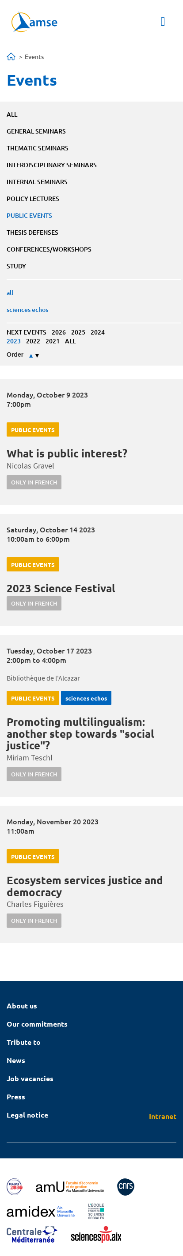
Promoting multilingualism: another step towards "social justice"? (80, 733)
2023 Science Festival (61, 588)
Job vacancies (30, 1078)
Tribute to (24, 1042)
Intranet (162, 1116)
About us (22, 1005)
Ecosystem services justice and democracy (85, 885)
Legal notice (27, 1114)
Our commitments (37, 1023)
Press (16, 1096)
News (16, 1060)
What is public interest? (67, 453)
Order (15, 354)
